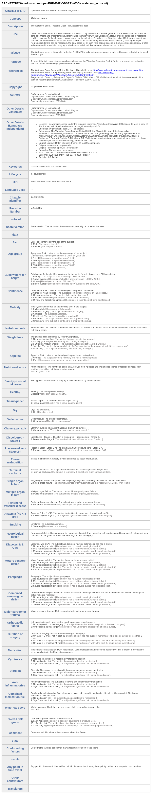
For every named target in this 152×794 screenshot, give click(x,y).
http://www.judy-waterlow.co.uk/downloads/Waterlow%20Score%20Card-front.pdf (72, 73)
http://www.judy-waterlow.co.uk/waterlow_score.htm (118, 70)
